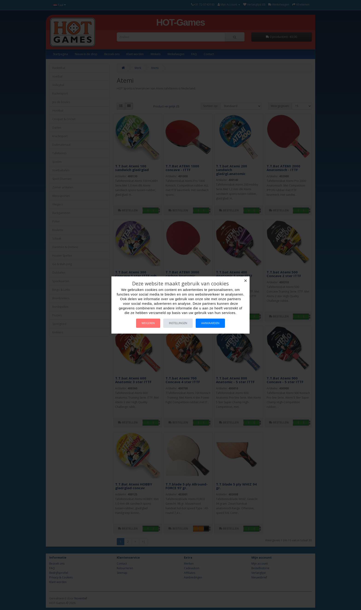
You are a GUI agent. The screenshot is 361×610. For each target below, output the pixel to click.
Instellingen (178, 323)
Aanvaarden (213, 323)
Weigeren (145, 323)
